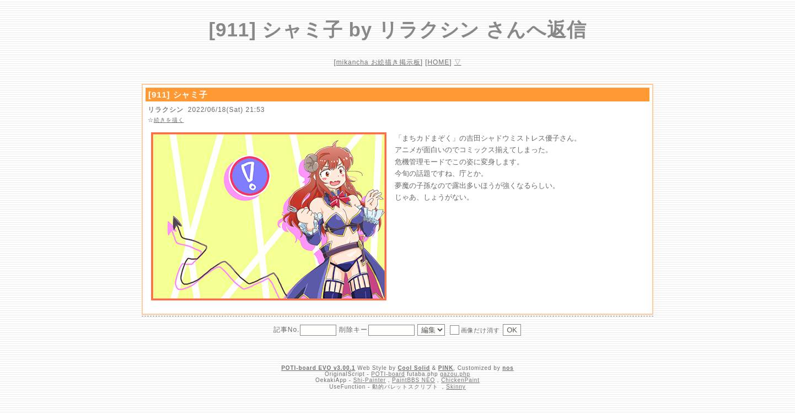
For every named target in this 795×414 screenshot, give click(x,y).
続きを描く (169, 120)
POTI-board (388, 374)
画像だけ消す (475, 329)
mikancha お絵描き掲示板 (378, 62)
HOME (439, 62)
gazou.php (455, 374)
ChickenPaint (460, 380)
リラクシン (166, 109)
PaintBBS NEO (413, 380)
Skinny (455, 387)
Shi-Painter (369, 380)
